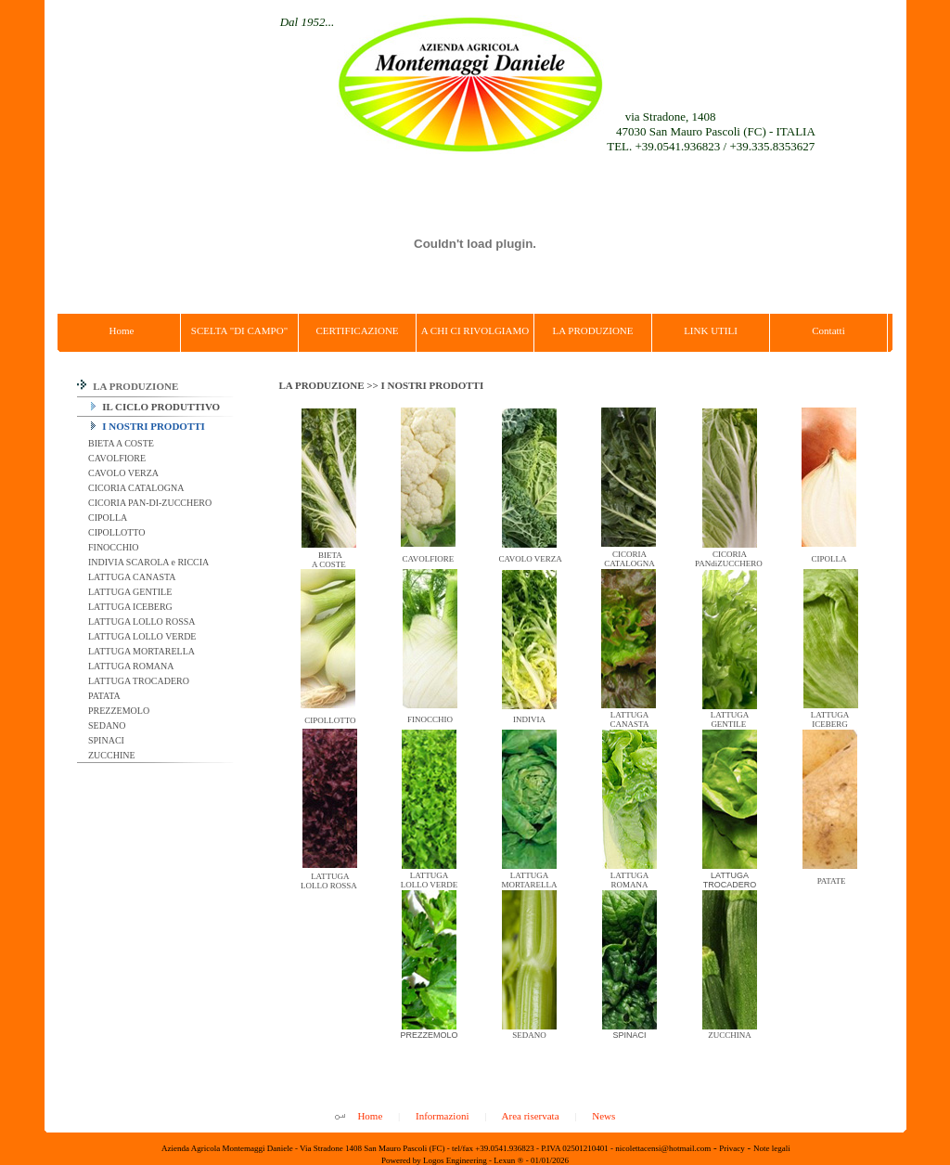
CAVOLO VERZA (123, 473)
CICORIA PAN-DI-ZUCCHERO (149, 503)
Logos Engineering (455, 1160)
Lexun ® (508, 1160)
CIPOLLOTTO (116, 532)
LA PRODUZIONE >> (330, 385)
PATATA (103, 696)
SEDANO (106, 725)
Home (369, 1115)
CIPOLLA (107, 517)
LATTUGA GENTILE (129, 592)
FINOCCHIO (112, 547)
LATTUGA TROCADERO (137, 681)
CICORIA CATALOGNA (135, 488)
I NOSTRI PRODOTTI (148, 426)
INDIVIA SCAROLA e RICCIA (148, 562)
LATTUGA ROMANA (130, 666)
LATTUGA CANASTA (131, 577)
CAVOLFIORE (116, 458)
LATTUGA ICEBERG (129, 607)
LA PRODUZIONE (128, 386)
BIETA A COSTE (120, 443)
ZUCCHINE (110, 755)
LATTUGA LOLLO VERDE (141, 636)
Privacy (732, 1148)
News (603, 1115)
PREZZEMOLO (118, 710)
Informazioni (442, 1115)
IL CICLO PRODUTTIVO (156, 406)
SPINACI (105, 740)
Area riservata (530, 1115)
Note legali (771, 1148)
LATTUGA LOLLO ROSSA (141, 621)
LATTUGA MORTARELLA (140, 651)
